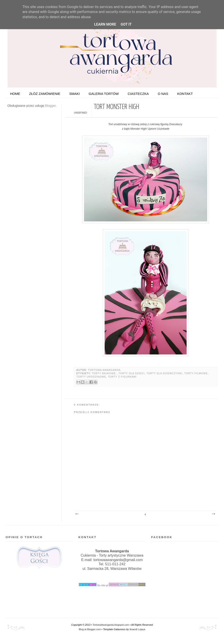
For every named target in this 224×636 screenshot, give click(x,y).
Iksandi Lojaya (137, 629)
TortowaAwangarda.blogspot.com (111, 624)
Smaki (74, 94)
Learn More (105, 24)
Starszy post (213, 514)
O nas (163, 94)
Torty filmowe (196, 373)
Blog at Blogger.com (90, 629)
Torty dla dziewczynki (164, 373)
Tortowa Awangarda (104, 370)
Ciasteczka (138, 94)
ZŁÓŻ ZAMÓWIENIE (44, 94)
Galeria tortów (104, 94)
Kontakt (185, 94)
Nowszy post (77, 514)
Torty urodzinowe (91, 376)
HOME (15, 94)
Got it (126, 24)
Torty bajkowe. (104, 373)
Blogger (50, 105)
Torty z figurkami (122, 376)
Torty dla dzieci (131, 373)
